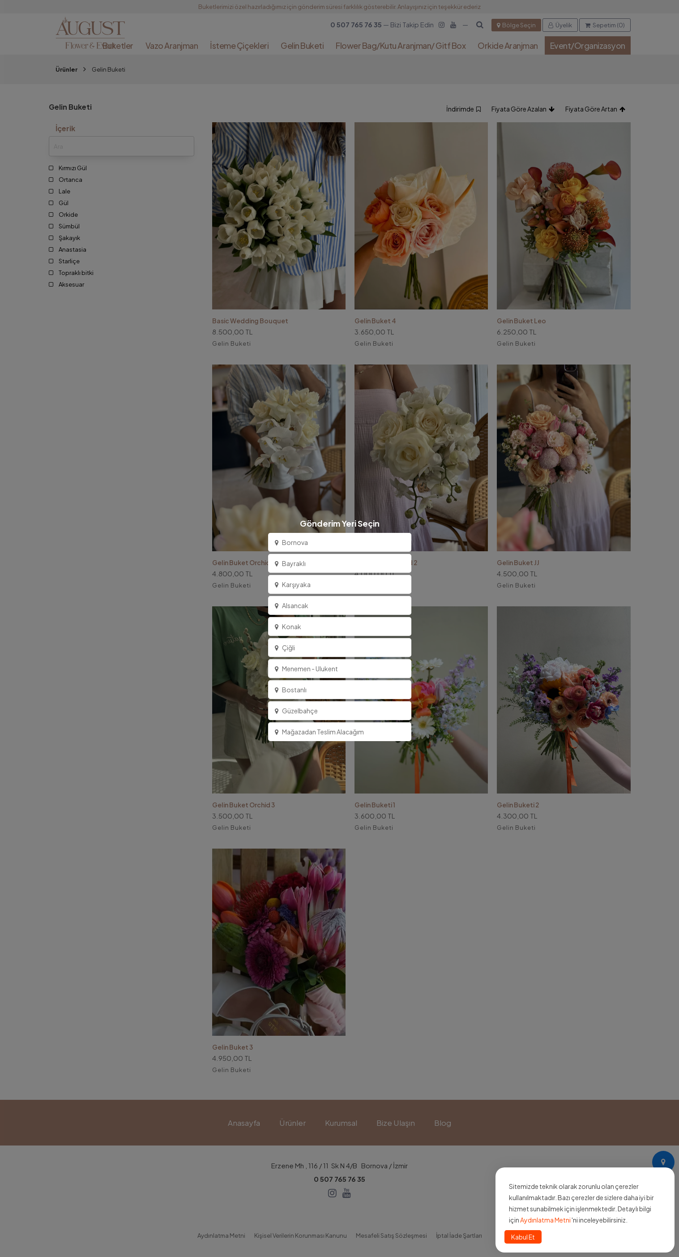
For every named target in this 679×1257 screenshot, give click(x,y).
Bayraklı (290, 563)
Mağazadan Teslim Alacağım (319, 732)
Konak (288, 626)
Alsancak (291, 605)
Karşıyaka (293, 584)
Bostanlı (291, 690)
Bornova (291, 542)
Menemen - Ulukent (306, 669)
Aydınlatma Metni (545, 1220)
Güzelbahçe (296, 711)
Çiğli (285, 648)
